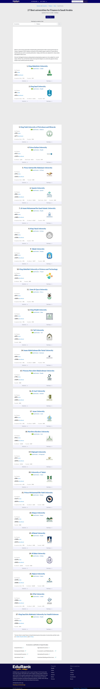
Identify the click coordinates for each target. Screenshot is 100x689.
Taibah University (37, 249)
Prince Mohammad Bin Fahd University (37, 493)
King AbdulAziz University (37, 66)
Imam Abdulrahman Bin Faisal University (37, 350)
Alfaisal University (37, 533)
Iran (71, 668)
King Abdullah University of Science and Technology (37, 269)
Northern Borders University (37, 432)
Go (59, 24)
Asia (55, 6)
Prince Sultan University (37, 147)
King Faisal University (37, 229)
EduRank (56, 12)
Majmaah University (37, 452)
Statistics (25, 81)
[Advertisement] (24, 38)
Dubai (52, 670)
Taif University (37, 330)
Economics (44, 6)
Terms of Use (76, 688)
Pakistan (72, 670)
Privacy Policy (84, 688)
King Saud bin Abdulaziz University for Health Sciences (37, 614)
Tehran (52, 672)
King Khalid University (37, 310)
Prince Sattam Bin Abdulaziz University (37, 168)
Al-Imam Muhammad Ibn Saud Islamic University (37, 208)
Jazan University (37, 411)
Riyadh (21, 636)
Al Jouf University (37, 391)
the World (20, 75)
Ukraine (72, 674)
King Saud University (37, 86)
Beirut (52, 676)
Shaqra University (37, 513)
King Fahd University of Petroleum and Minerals (37, 127)
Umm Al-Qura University (37, 289)
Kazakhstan (73, 676)
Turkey (71, 672)
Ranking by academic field (37, 21)
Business (39, 6)
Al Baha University (37, 553)
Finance (50, 6)
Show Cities (50, 17)
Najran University (37, 574)
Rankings (49, 81)
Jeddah (17, 636)
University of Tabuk (37, 472)
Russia (71, 679)
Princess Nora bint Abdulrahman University (37, 371)
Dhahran (25, 636)
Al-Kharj (31, 636)
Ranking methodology (19, 685)
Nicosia (53, 679)
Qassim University (37, 188)
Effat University (37, 594)
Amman (53, 674)
